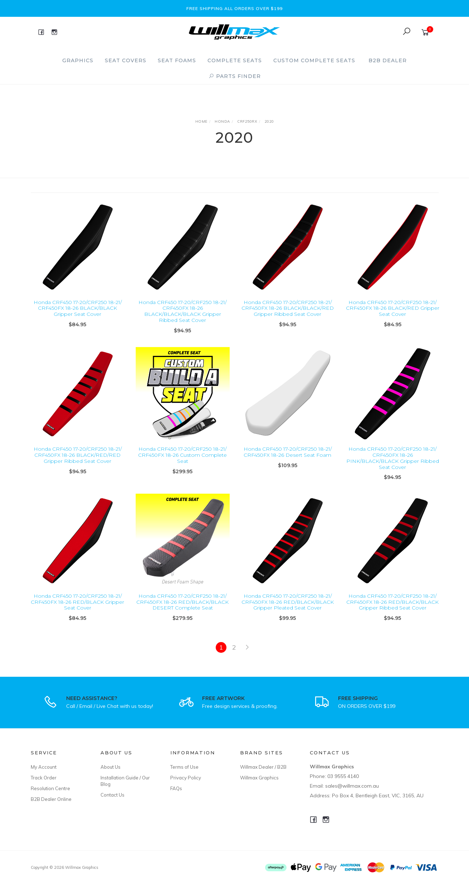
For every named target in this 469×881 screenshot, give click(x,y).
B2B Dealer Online (51, 799)
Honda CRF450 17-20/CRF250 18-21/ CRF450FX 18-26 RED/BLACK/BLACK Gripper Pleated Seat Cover (287, 610)
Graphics (77, 60)
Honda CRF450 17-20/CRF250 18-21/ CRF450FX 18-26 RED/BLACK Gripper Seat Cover (77, 610)
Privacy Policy (185, 777)
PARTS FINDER (235, 76)
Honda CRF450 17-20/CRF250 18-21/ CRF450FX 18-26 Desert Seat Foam (288, 460)
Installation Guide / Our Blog (125, 781)
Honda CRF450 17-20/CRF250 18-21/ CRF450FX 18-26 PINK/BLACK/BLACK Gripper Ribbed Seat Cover (392, 466)
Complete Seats (234, 60)
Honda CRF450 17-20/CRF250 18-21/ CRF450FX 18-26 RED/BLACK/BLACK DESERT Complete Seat (182, 610)
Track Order (44, 777)
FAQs (176, 788)
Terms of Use (184, 767)
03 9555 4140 (343, 776)
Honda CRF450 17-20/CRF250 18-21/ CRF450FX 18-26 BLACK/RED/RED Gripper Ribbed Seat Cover (78, 463)
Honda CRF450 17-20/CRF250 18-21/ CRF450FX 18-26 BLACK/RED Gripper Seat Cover (392, 308)
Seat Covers (125, 60)
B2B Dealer (387, 60)
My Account (44, 767)
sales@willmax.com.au (352, 786)
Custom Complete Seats (314, 60)
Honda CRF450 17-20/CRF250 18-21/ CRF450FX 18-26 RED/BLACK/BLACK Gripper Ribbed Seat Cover (392, 610)
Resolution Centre (50, 788)
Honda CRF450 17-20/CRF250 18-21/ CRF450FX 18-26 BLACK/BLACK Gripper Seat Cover (78, 308)
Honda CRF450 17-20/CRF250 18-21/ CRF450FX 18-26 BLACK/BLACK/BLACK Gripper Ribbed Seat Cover (182, 311)
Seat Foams (177, 60)
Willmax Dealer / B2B (263, 767)
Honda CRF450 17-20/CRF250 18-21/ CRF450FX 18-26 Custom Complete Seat (182, 463)
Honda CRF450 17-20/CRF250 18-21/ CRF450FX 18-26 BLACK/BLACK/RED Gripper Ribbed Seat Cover (287, 308)
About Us (111, 767)
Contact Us (112, 795)
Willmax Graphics (259, 777)
